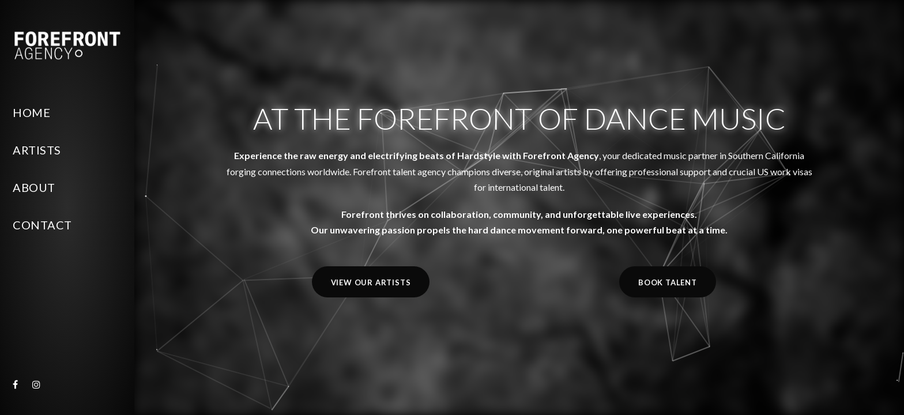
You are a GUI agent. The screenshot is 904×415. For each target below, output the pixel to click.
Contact (42, 225)
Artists (37, 150)
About (34, 187)
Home (31, 112)
